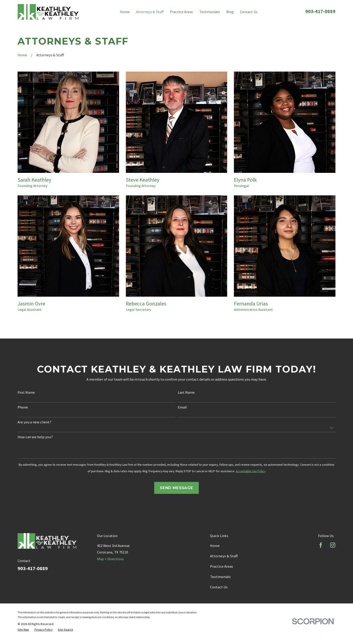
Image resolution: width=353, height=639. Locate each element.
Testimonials (220, 576)
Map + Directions (110, 559)
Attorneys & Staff (224, 556)
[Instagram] (332, 545)
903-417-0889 (320, 11)
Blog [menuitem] (230, 11)
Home (215, 545)
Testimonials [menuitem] (209, 11)
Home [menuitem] (125, 11)
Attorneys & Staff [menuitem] (150, 11)
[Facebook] (320, 545)
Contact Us (219, 587)
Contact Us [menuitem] (249, 11)
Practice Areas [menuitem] (181, 11)
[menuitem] (23, 629)
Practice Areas (221, 566)
